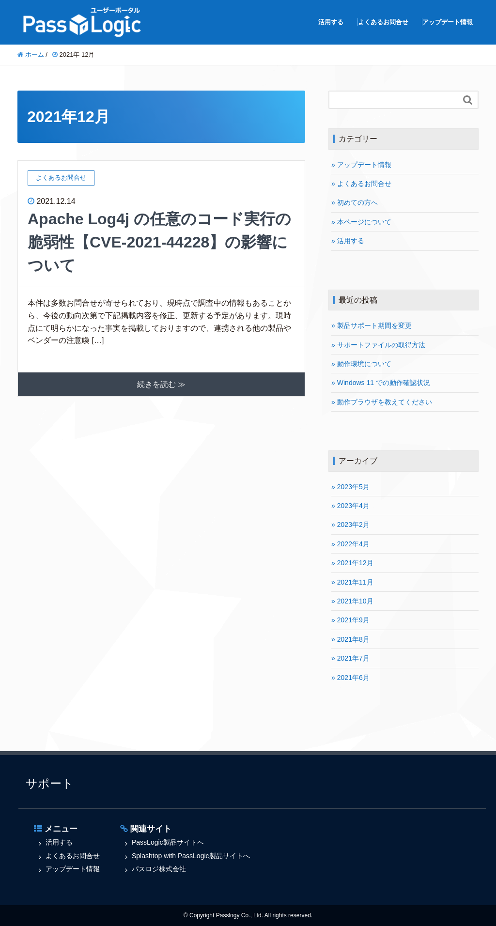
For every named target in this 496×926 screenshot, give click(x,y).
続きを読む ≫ (161, 384)
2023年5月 (353, 487)
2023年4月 (353, 505)
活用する (330, 22)
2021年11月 (355, 582)
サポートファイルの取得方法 (381, 345)
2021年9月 (353, 620)
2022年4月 (353, 544)
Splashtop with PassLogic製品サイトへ (191, 856)
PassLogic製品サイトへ (168, 842)
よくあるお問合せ (383, 22)
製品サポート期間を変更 (374, 325)
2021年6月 (353, 677)
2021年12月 (355, 563)
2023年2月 (353, 524)
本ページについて (364, 222)
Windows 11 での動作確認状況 (383, 382)
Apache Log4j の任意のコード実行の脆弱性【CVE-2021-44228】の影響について (159, 242)
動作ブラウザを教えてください (384, 402)
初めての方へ (357, 202)
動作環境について (364, 364)
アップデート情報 (447, 22)
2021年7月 (353, 658)
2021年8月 (353, 639)
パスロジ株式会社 (159, 869)
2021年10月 (355, 601)
